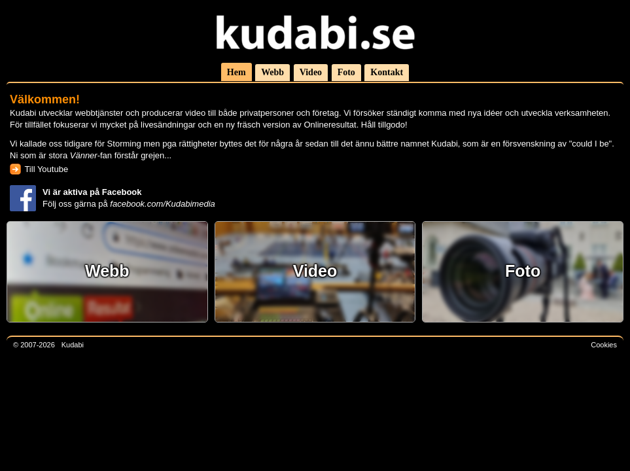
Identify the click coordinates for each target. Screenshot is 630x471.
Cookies (604, 345)
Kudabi (72, 345)
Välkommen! (45, 99)
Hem (236, 72)
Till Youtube (46, 169)
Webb (272, 72)
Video (311, 72)
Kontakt (386, 72)
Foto (346, 72)
